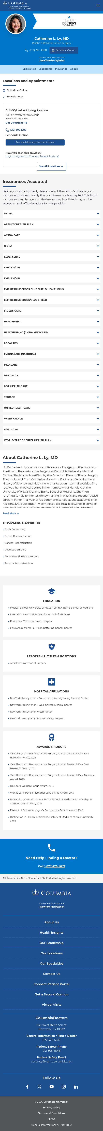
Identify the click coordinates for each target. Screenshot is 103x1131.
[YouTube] (51, 1086)
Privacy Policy (51, 1108)
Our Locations (52, 953)
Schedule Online (63, 50)
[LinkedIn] (75, 1086)
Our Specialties (51, 963)
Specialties (29, 69)
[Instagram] (63, 1086)
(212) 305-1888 (38, 50)
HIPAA (51, 1119)
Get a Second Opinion (51, 994)
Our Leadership (52, 943)
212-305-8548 (51, 1050)
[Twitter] (39, 1086)
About (74, 69)
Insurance (61, 69)
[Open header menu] (97, 5)
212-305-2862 (64, 1124)
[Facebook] (27, 1086)
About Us (51, 922)
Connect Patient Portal (51, 984)
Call (51, 866)
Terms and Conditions (51, 1113)
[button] (51, 166)
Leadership (45, 69)
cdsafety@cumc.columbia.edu (51, 1061)
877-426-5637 (52, 1040)
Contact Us (51, 974)
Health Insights (51, 933)
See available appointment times (35, 142)
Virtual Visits (51, 1005)
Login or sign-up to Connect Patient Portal (31, 156)
